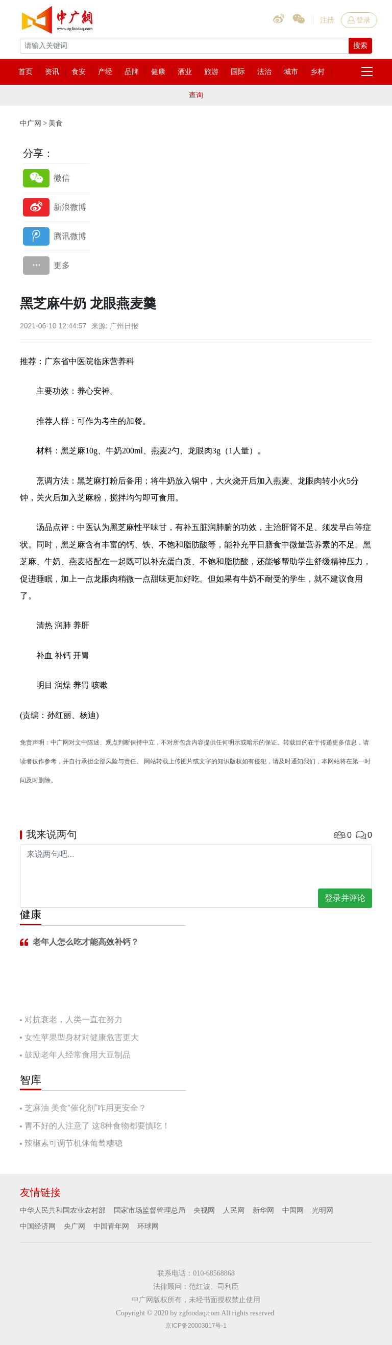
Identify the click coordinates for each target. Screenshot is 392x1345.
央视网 (204, 1210)
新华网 (263, 1210)
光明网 (322, 1210)
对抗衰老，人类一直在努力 (73, 1019)
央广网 (74, 1226)
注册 (327, 20)
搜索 (360, 45)
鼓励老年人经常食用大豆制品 (77, 1054)
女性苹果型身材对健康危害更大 (81, 1037)
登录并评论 (345, 898)
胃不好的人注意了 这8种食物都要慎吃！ (97, 1125)
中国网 (293, 1210)
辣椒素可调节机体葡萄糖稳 (73, 1143)
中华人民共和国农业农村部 (63, 1210)
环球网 (148, 1226)
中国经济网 (38, 1226)
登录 (359, 20)
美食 (55, 123)
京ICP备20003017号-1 (196, 1325)
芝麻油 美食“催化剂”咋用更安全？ (85, 1107)
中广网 (30, 123)
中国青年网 (111, 1226)
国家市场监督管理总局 (149, 1210)
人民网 (233, 1210)
